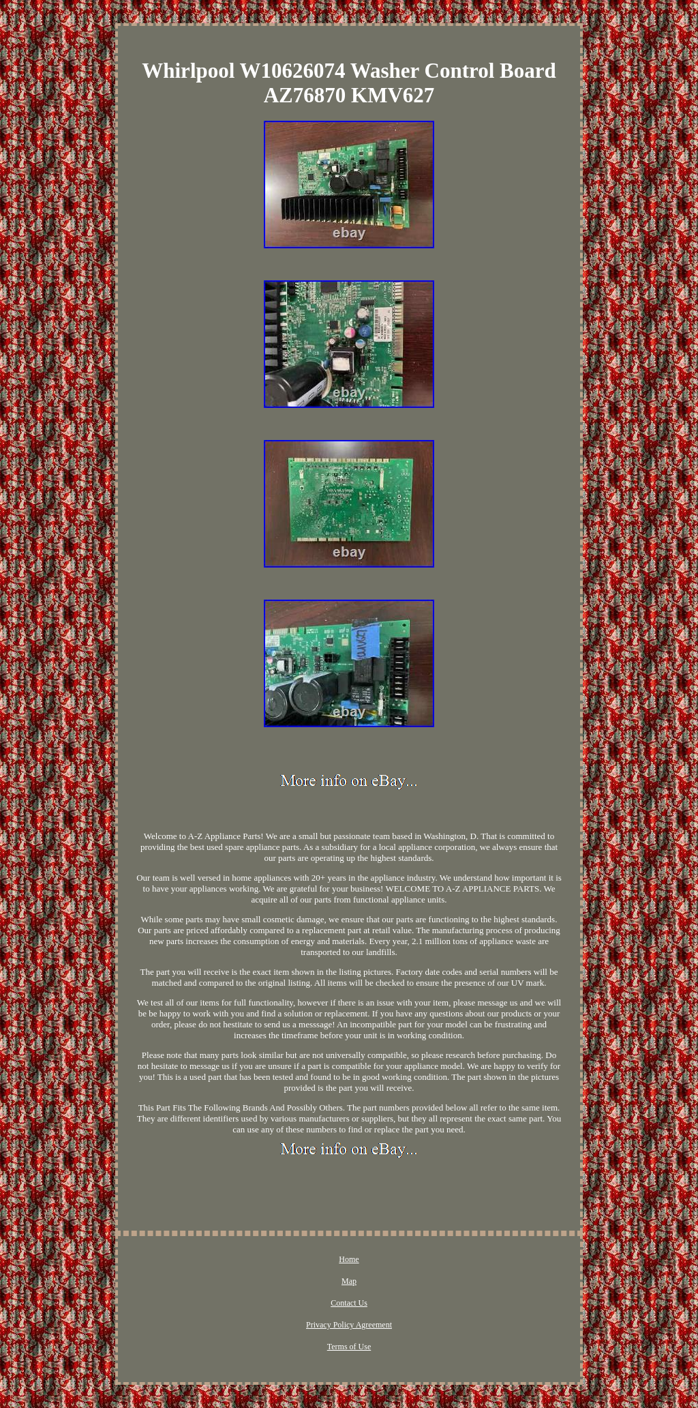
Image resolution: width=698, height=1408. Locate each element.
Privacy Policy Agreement (349, 1325)
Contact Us (349, 1303)
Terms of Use (349, 1346)
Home (349, 1259)
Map (349, 1281)
